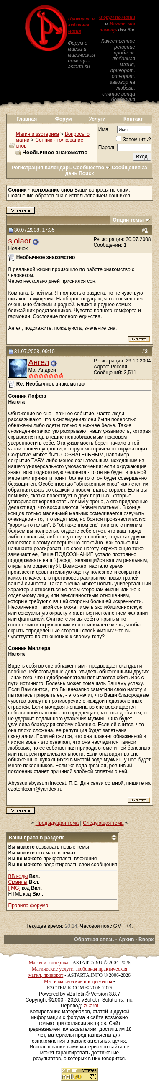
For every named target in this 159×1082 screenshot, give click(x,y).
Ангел (38, 362)
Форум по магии (117, 17)
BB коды (18, 876)
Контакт (133, 119)
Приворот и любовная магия (81, 25)
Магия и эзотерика (37, 134)
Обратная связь (94, 939)
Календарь (58, 168)
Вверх (146, 939)
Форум (63, 119)
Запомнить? (133, 139)
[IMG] (14, 888)
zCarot (91, 1006)
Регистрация (27, 168)
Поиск (86, 173)
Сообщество (91, 168)
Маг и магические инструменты (78, 981)
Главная (26, 119)
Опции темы (128, 220)
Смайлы (18, 882)
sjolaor (19, 240)
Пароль (107, 147)
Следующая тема (103, 823)
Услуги (97, 119)
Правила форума (28, 906)
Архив (126, 939)
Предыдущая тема (57, 823)
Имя (103, 129)
